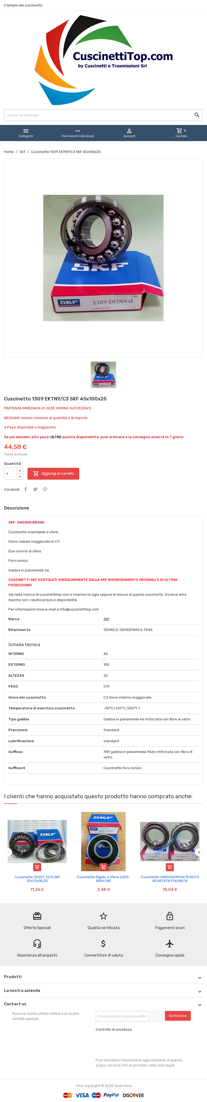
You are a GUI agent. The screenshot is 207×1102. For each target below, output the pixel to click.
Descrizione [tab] (16, 508)
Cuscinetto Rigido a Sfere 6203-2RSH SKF (103, 879)
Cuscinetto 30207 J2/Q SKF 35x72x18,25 (37, 879)
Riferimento (19, 630)
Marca (13, 619)
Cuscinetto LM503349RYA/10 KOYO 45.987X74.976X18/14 (170, 879)
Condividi (25, 489)
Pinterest (45, 489)
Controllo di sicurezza (114, 1029)
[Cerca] (103, 115)
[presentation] (137, 1044)
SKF (106, 619)
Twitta (35, 489)
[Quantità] (10, 474)
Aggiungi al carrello (53, 473)
